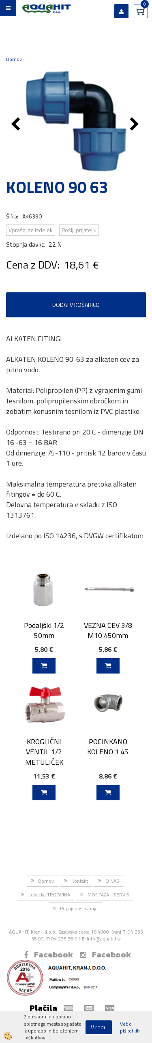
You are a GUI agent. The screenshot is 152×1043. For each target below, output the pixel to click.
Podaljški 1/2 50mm (44, 630)
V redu (99, 1027)
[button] (135, 124)
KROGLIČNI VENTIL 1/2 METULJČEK (44, 752)
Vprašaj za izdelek (31, 230)
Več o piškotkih (130, 1027)
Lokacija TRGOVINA (49, 894)
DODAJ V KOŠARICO (76, 304)
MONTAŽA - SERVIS (108, 894)
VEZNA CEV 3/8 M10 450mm (108, 630)
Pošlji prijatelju (79, 230)
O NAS (112, 881)
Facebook (48, 955)
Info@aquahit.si (104, 938)
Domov (14, 59)
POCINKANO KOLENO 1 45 (107, 746)
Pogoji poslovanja (79, 908)
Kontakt (79, 881)
